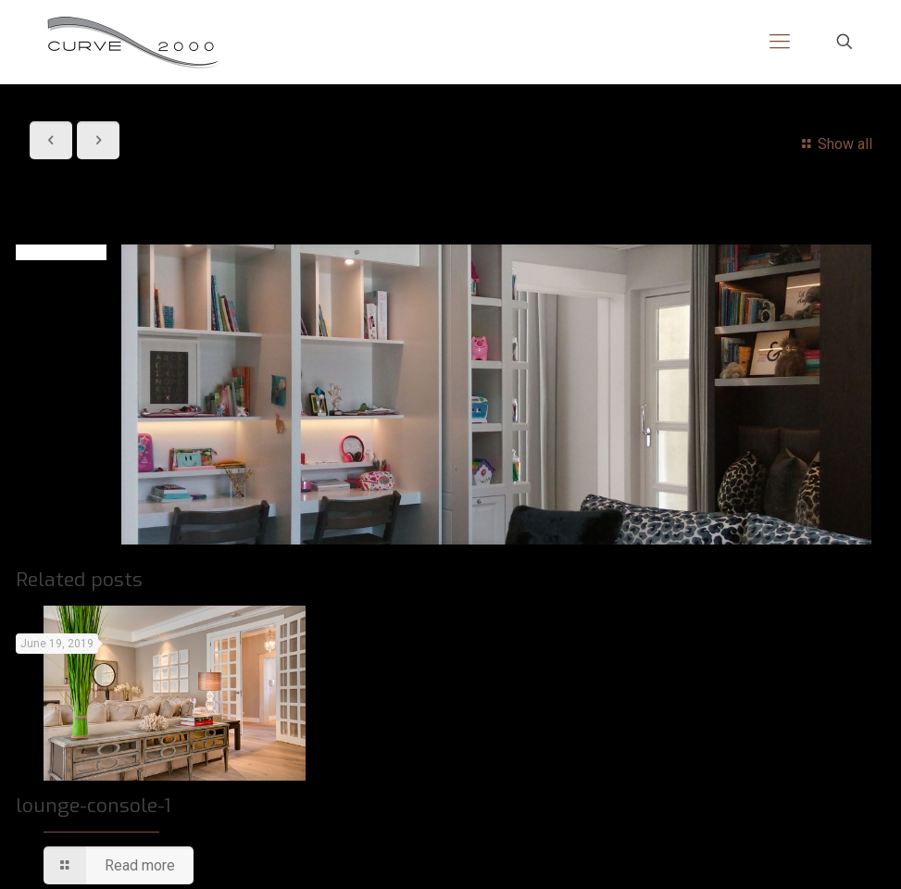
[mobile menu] (779, 41)
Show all (833, 144)
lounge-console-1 (93, 806)
